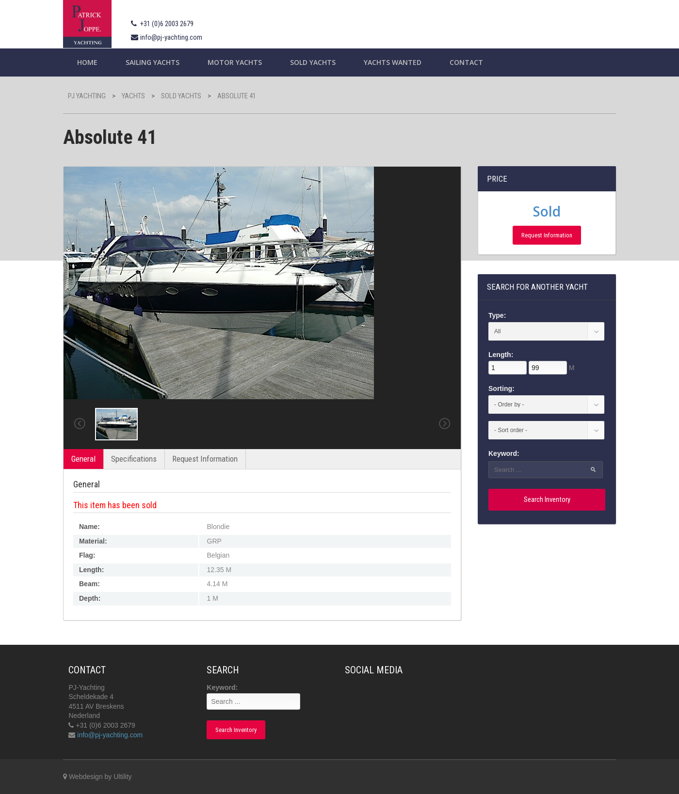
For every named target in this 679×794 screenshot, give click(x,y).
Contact (466, 62)
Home (87, 62)
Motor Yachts (235, 62)
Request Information (205, 459)
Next (444, 424)
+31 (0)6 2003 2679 (167, 23)
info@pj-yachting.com (171, 37)
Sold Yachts (313, 62)
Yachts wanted (392, 62)
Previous (79, 424)
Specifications (134, 459)
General (83, 459)
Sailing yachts (152, 62)
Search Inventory (547, 499)
